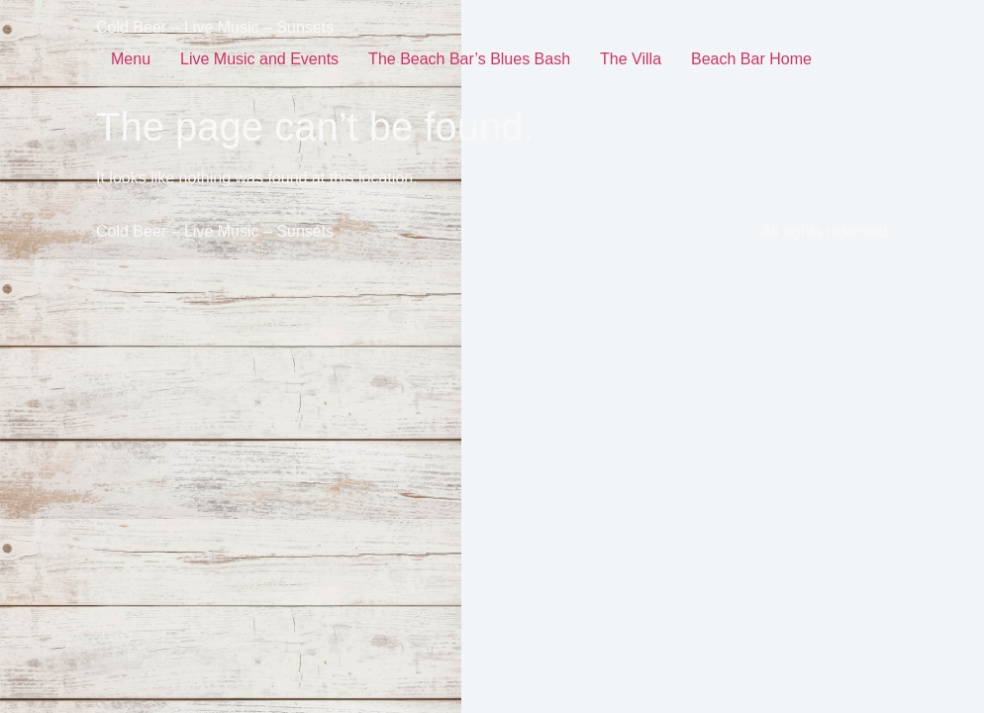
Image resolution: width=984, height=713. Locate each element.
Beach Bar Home (751, 59)
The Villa (630, 59)
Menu (130, 59)
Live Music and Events (259, 59)
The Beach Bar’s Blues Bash (469, 59)
